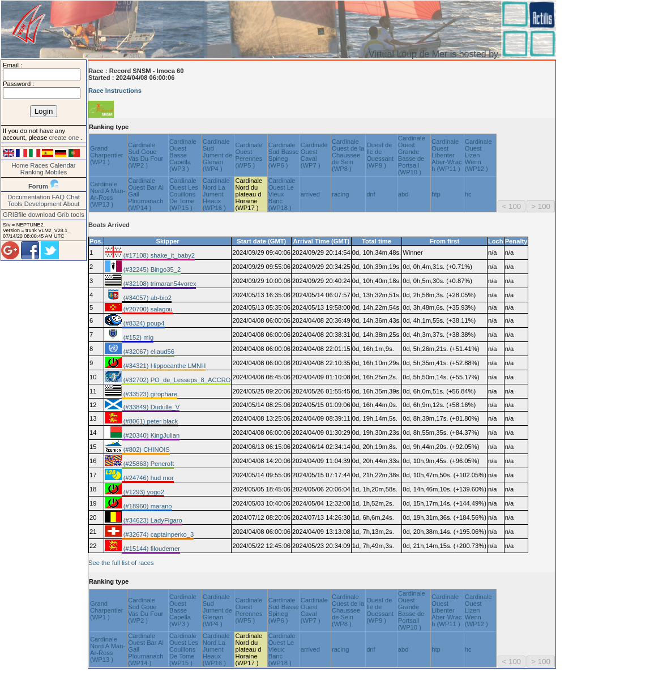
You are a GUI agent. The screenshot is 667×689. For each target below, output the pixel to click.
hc (468, 194)
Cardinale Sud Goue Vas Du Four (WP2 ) (145, 155)
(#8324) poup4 (143, 323)
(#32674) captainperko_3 (158, 534)
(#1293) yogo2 (143, 492)
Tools (15, 203)
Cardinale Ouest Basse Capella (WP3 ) (182, 155)
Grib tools (70, 214)
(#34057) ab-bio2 (147, 297)
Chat (73, 197)
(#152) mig (138, 337)
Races (39, 165)
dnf (370, 194)
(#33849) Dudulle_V (151, 407)
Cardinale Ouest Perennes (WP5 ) (248, 155)
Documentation (28, 197)
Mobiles (56, 172)
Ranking (32, 172)
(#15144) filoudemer (151, 548)
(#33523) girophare (149, 394)
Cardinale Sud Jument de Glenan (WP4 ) (217, 155)
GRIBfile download (29, 214)
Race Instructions (115, 90)
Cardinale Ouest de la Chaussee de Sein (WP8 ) (348, 155)
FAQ (58, 197)
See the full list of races (121, 562)
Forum (38, 186)
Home (19, 165)
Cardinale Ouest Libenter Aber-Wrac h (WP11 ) (446, 155)
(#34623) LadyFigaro (152, 520)
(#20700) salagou (147, 309)
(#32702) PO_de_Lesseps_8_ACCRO (176, 379)
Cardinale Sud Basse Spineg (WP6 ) (283, 155)
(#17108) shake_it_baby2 (158, 255)
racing (340, 194)
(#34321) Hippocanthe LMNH (164, 365)
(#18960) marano (147, 506)
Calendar (62, 165)
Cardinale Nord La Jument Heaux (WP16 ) (216, 194)
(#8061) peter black (150, 421)
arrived (310, 194)
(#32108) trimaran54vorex (159, 283)
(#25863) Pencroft (148, 463)
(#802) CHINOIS (146, 449)
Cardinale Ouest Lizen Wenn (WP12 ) (478, 155)
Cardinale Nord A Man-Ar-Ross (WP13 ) (107, 194)
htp (436, 194)
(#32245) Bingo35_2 (151, 269)
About (71, 203)
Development (43, 203)
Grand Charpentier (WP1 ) (106, 155)
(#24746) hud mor (148, 477)
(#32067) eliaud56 (148, 351)
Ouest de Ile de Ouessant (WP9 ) (380, 155)
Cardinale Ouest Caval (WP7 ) (314, 155)
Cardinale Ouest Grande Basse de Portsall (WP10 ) (411, 155)
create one (64, 137)
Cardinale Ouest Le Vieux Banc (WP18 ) (282, 194)
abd (403, 194)
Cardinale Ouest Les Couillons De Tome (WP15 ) (183, 194)
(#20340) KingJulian (151, 435)
